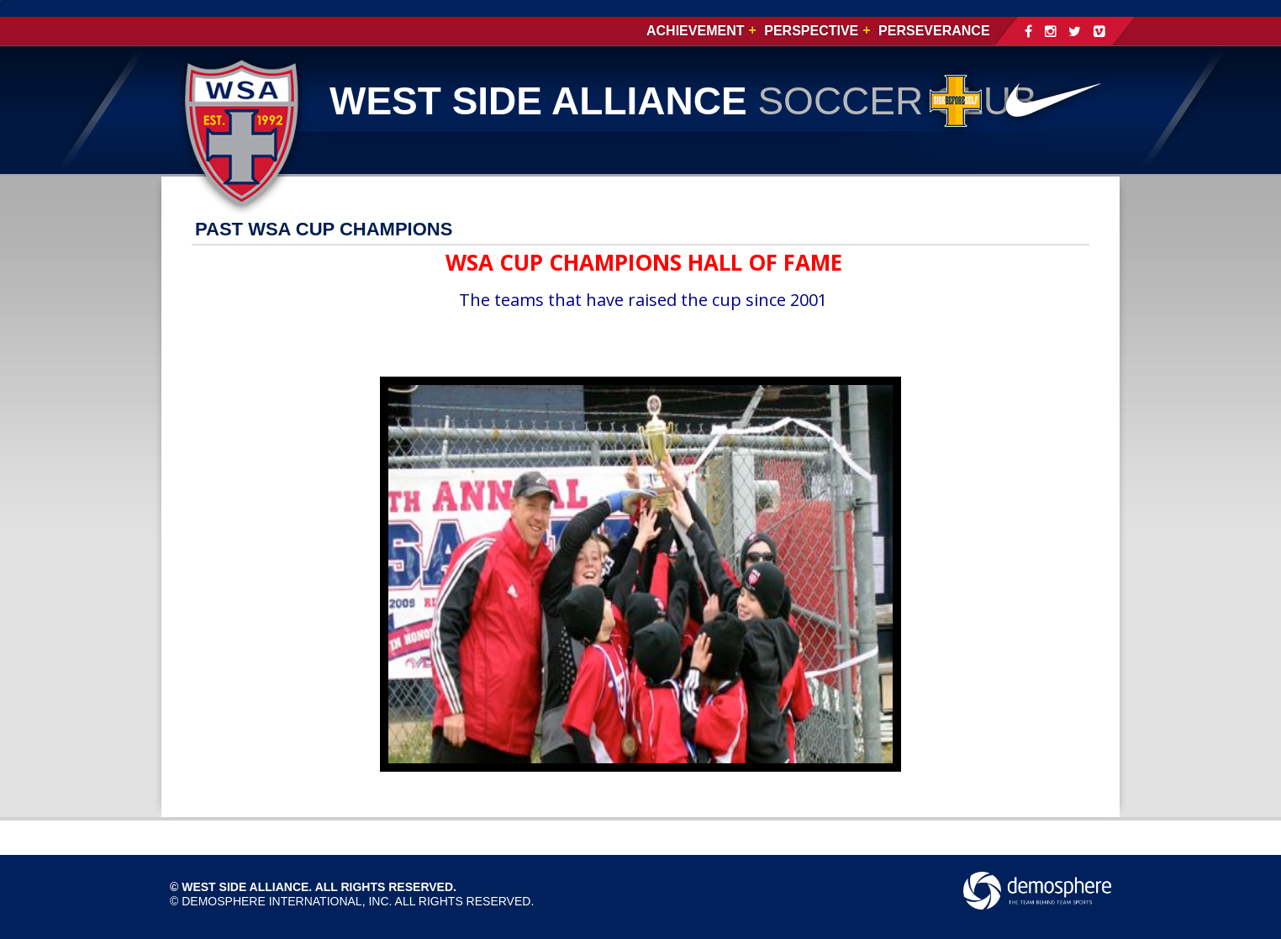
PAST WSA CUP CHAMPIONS (323, 229)
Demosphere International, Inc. (287, 901)
